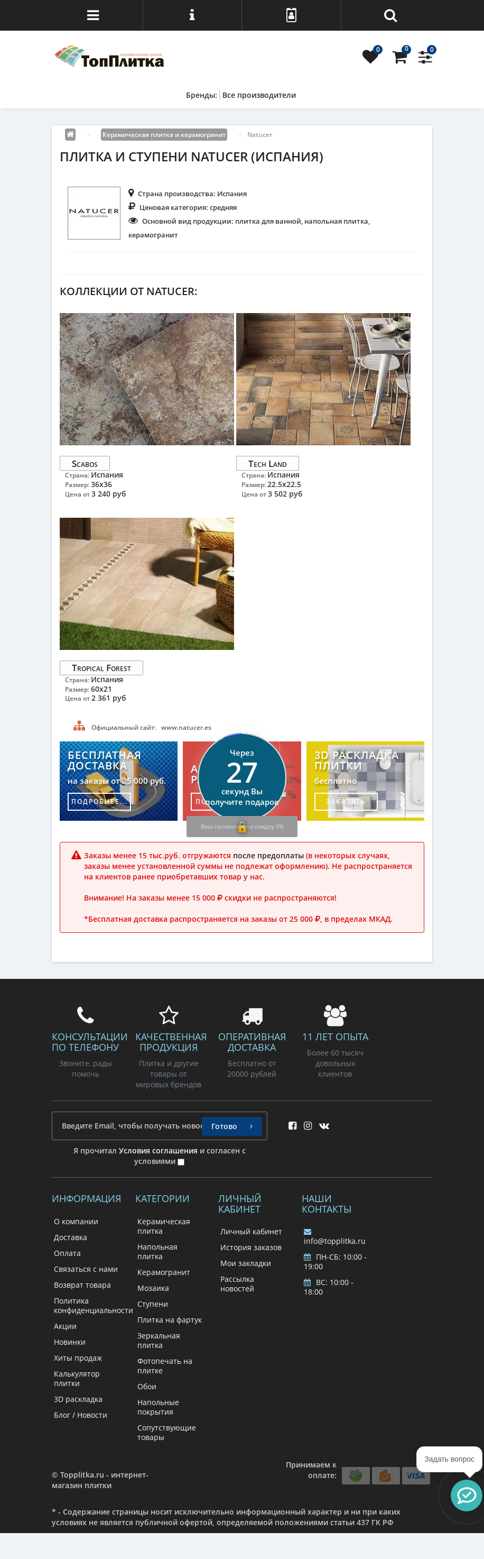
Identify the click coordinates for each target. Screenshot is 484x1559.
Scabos (85, 463)
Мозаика (153, 1288)
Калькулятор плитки (77, 1378)
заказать (346, 801)
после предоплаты (268, 855)
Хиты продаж (78, 1358)
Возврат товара (82, 1285)
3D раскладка (78, 1399)
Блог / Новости (80, 1415)
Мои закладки (245, 1263)
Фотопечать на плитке (164, 1365)
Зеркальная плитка (158, 1340)
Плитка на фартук (169, 1320)
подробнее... (99, 801)
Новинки (70, 1342)
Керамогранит (163, 1272)
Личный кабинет (251, 1231)
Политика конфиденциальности (93, 1305)
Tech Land (267, 463)
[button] (466, 1495)
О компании (76, 1221)
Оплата (67, 1253)
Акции (65, 1326)
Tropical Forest (101, 668)
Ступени (152, 1304)
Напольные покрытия (158, 1407)
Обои (146, 1386)
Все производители (259, 95)
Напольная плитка (157, 1251)
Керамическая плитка (163, 1226)
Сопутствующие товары (166, 1432)
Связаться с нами (86, 1269)
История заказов (251, 1247)
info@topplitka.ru (335, 1237)
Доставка (70, 1237)
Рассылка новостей (237, 1284)
